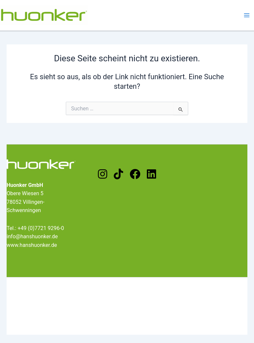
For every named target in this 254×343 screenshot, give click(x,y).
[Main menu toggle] (246, 15)
